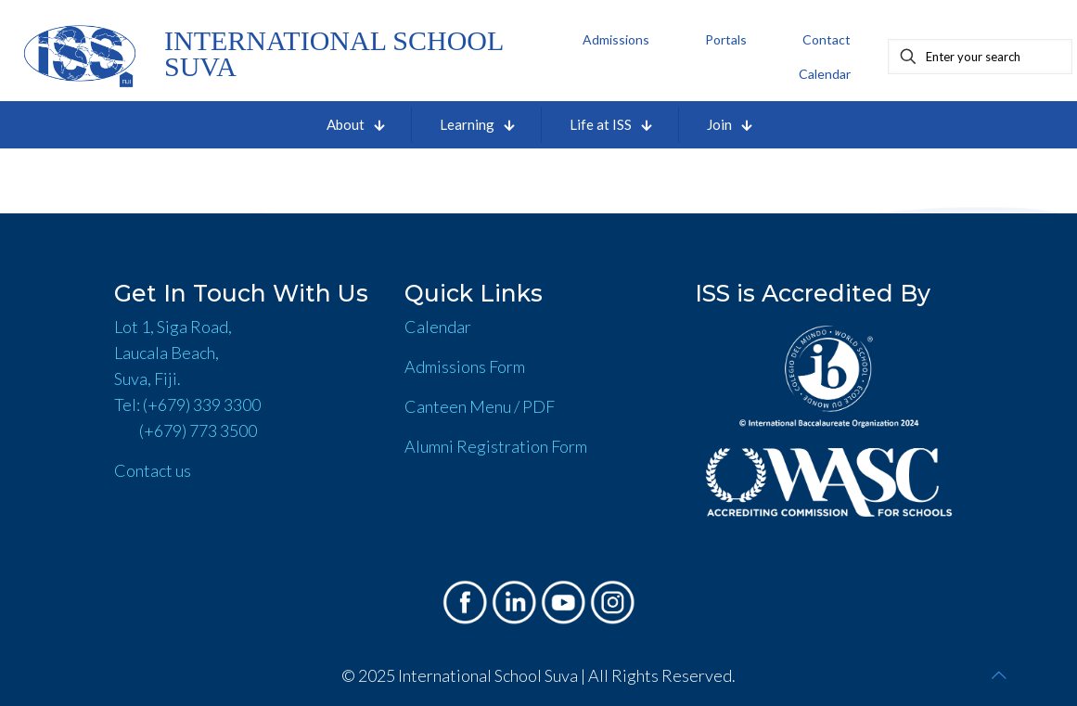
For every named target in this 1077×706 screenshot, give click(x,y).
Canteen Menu (457, 406)
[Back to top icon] (999, 674)
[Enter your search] (980, 56)
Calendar (437, 326)
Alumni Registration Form (495, 446)
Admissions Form (464, 366)
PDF (538, 406)
